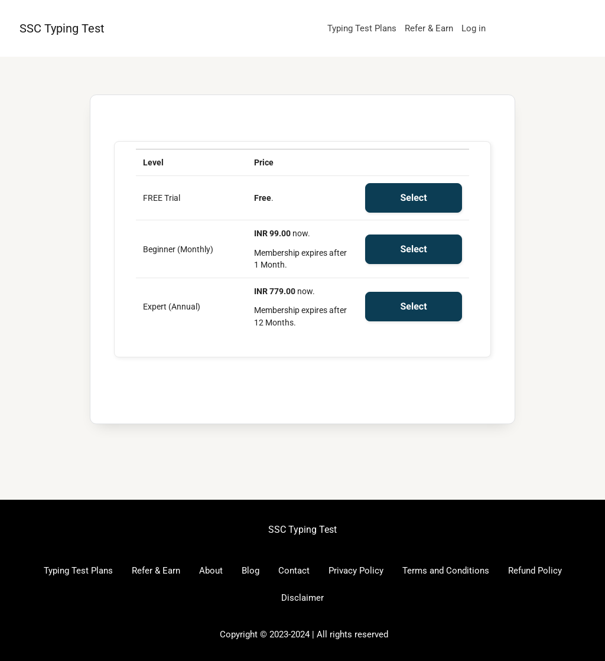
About (211, 570)
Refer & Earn (429, 28)
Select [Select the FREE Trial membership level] (413, 197)
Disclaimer (302, 597)
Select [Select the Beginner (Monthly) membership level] (413, 249)
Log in (473, 28)
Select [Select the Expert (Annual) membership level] (413, 306)
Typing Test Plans (361, 28)
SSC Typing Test (62, 28)
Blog (250, 570)
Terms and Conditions (445, 570)
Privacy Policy (355, 570)
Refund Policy (535, 570)
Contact (294, 570)
